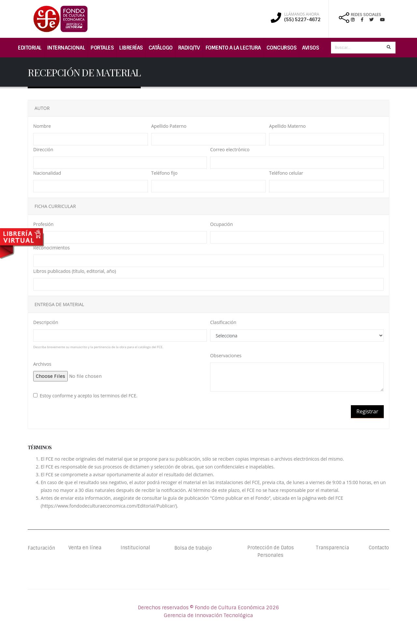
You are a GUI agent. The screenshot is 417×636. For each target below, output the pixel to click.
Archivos (42, 364)
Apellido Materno (287, 126)
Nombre (42, 126)
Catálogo (161, 47)
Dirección (43, 149)
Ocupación (221, 224)
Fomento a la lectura (233, 47)
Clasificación (223, 322)
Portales (102, 47)
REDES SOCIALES (366, 14)
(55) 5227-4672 (302, 19)
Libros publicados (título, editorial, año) (74, 271)
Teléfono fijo (164, 173)
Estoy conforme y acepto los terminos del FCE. (88, 395)
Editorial (30, 47)
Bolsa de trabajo (193, 548)
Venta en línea (84, 548)
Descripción (45, 322)
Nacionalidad (47, 173)
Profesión (43, 224)
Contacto (378, 548)
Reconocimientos (51, 247)
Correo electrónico (230, 149)
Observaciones (225, 355)
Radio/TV (189, 47)
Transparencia (332, 548)
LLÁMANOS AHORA (301, 14)
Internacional (66, 47)
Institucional (131, 548)
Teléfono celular (286, 173)
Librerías (131, 47)
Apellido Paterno (168, 126)
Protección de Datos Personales (270, 552)
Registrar (367, 411)
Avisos (310, 47)
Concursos (281, 47)
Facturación (42, 548)
